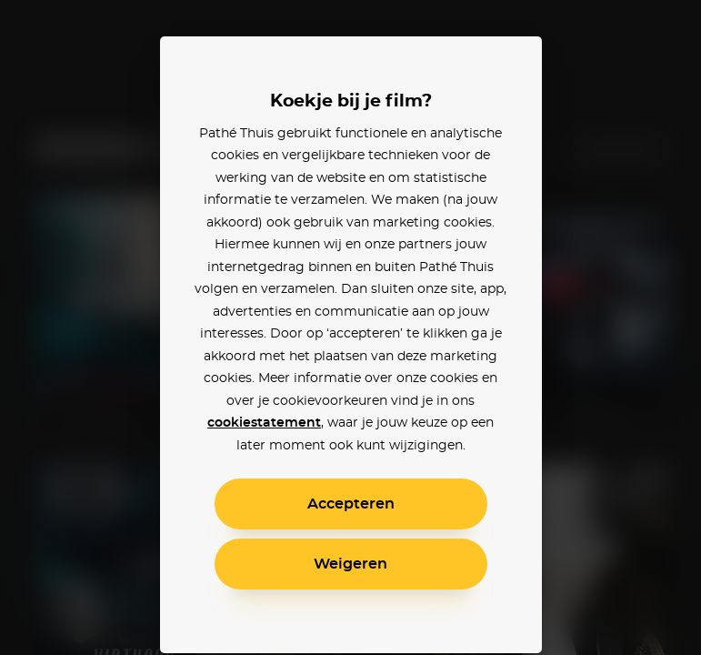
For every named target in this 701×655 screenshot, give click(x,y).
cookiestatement (264, 423)
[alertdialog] (350, 327)
